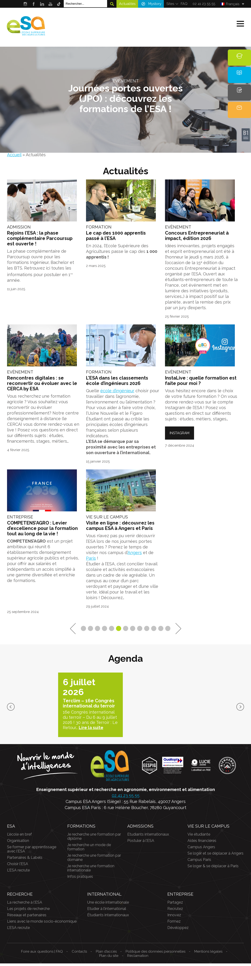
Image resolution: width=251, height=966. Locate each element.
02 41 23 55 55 (204, 4)
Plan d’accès (106, 954)
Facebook (33, 4)
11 (153, 631)
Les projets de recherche (28, 911)
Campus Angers (201, 849)
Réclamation (137, 958)
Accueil (14, 154)
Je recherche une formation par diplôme (94, 839)
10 (146, 631)
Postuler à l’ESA (140, 843)
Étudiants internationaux (108, 917)
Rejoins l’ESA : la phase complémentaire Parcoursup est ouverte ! (39, 239)
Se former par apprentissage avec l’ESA (31, 851)
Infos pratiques (80, 879)
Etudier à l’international (106, 911)
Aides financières (201, 843)
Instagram (25, 4)
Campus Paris (199, 862)
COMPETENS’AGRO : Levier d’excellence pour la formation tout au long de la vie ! (42, 531)
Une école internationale (108, 905)
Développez (178, 930)
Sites (170, 4)
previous (11, 709)
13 (167, 631)
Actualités (127, 4)
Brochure (239, 79)
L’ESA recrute (18, 873)
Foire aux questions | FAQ (42, 954)
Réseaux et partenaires (26, 917)
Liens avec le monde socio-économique (42, 924)
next (240, 709)
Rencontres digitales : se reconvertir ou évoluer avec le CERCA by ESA (42, 385)
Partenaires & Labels (24, 860)
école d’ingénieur (117, 392)
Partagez (175, 905)
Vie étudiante (198, 837)
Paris (91, 561)
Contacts (79, 954)
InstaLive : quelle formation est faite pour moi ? (200, 382)
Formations (239, 60)
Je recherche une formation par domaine (94, 860)
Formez (174, 924)
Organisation (18, 843)
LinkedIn (42, 4)
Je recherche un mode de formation (89, 849)
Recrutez (175, 911)
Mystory (154, 4)
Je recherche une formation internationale (90, 870)
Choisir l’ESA (17, 866)
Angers (134, 555)
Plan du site (108, 958)
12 (160, 631)
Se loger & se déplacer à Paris (213, 868)
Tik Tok (59, 4)
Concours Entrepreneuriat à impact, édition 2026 (197, 237)
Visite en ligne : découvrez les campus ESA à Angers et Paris (120, 528)
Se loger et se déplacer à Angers (215, 856)
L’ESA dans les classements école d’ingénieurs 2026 (117, 382)
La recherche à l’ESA (24, 905)
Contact (239, 116)
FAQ (184, 4)
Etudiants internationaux (148, 837)
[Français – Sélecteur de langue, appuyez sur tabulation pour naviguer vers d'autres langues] (232, 4)
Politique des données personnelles (155, 954)
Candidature (240, 97)
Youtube (50, 4)
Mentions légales (208, 954)
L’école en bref (19, 837)
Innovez (174, 917)
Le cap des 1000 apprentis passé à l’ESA (116, 237)
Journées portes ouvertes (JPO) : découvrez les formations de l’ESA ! (125, 98)
